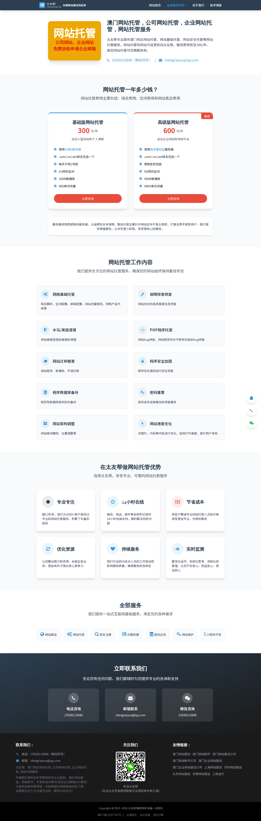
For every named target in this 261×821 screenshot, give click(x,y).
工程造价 (218, 774)
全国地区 (132, 815)
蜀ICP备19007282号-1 (111, 815)
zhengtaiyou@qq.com (178, 60)
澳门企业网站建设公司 (187, 767)
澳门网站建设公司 (224, 754)
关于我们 (198, 5)
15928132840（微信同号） (129, 60)
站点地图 (145, 815)
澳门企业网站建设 (210, 760)
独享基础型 (157, 149)
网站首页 (155, 5)
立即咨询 (88, 198)
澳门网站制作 (201, 754)
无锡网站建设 (201, 774)
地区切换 (158, 815)
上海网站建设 (213, 767)
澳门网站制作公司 (184, 760)
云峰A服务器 (73, 149)
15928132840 (73, 715)
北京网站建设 (181, 774)
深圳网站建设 (233, 767)
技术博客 (216, 5)
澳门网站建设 (181, 754)
